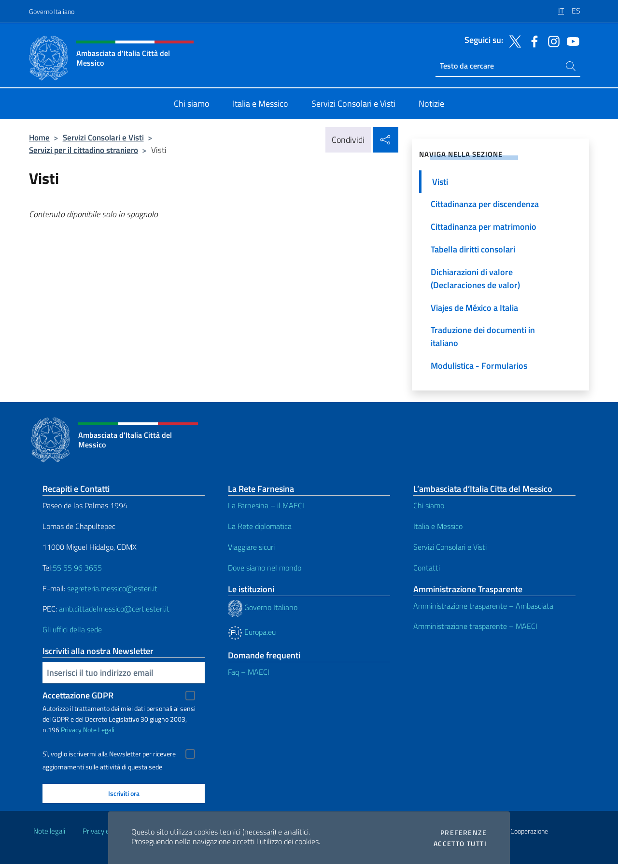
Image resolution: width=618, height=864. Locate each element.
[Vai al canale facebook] (532, 40)
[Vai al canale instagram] (551, 40)
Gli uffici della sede (72, 629)
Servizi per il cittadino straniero (83, 150)
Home (39, 137)
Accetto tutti (460, 843)
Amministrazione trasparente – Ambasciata (483, 606)
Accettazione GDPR (77, 695)
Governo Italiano (51, 11)
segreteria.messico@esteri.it (112, 588)
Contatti (426, 567)
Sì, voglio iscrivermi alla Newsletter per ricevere (109, 754)
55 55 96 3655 (77, 567)
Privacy (71, 730)
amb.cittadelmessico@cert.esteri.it (114, 608)
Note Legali (98, 730)
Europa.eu (252, 632)
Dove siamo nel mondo (264, 567)
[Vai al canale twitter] (512, 40)
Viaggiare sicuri (251, 547)
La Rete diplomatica (260, 526)
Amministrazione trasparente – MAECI (475, 626)
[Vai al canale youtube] (570, 40)
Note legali (49, 830)
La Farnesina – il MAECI (266, 505)
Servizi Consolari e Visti (103, 137)
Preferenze (463, 832)
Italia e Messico (438, 526)
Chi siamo (428, 505)
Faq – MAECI (248, 672)
